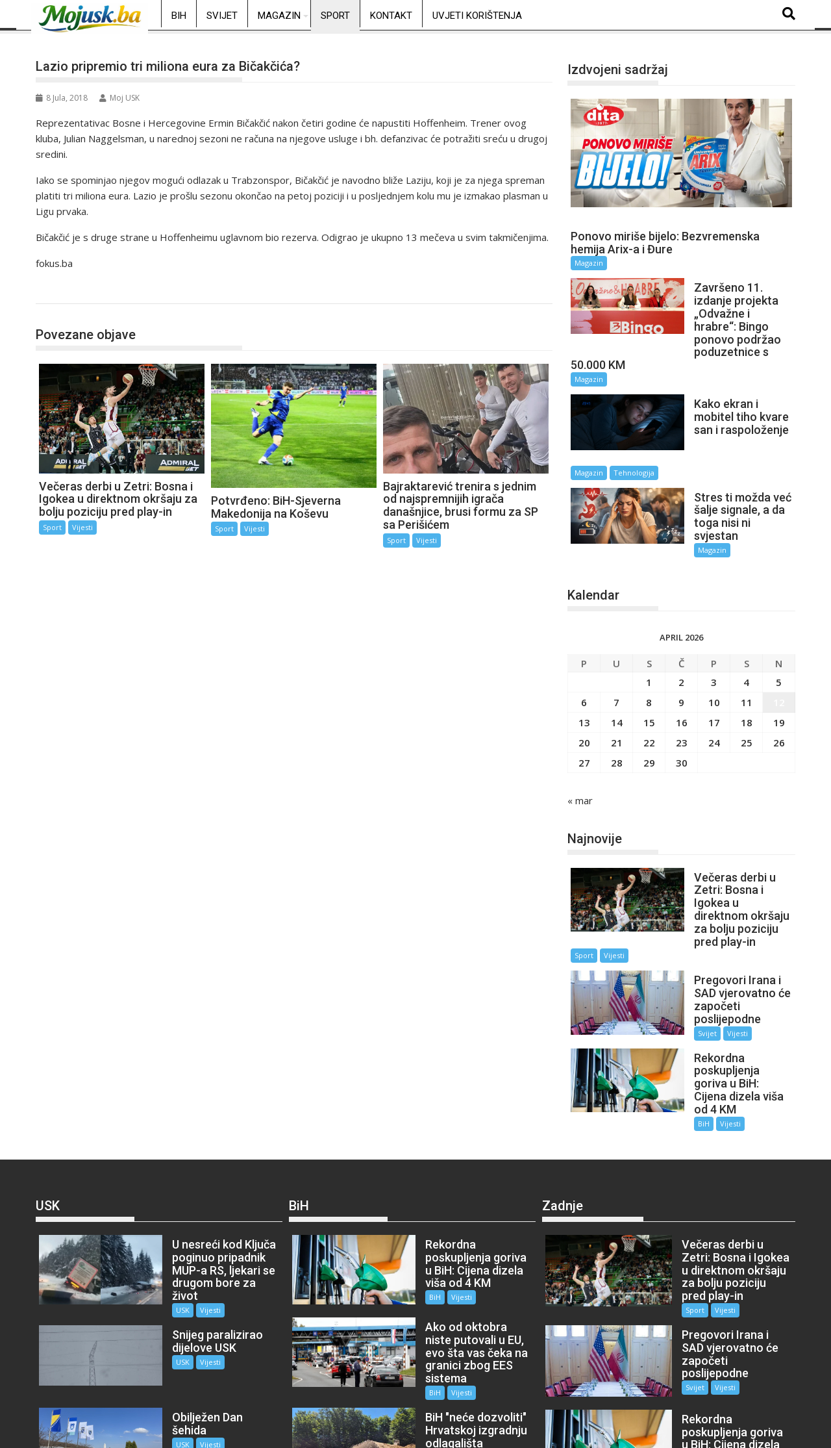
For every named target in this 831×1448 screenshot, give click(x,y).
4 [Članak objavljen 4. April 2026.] (746, 631)
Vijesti (82, 527)
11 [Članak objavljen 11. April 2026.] (746, 651)
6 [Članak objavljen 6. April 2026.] (584, 651)
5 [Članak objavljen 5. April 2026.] (779, 631)
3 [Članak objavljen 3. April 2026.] (714, 631)
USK (162, 1210)
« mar (580, 749)
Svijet (222, 15)
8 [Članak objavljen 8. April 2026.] (649, 651)
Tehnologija (739, 431)
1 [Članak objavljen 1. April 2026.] (649, 631)
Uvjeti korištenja (477, 15)
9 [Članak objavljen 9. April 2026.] (681, 651)
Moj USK (119, 97)
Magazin (279, 15)
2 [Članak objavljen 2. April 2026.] (681, 631)
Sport (335, 15)
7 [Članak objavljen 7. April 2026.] (616, 651)
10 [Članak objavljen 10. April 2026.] (714, 651)
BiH (178, 15)
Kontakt (391, 15)
